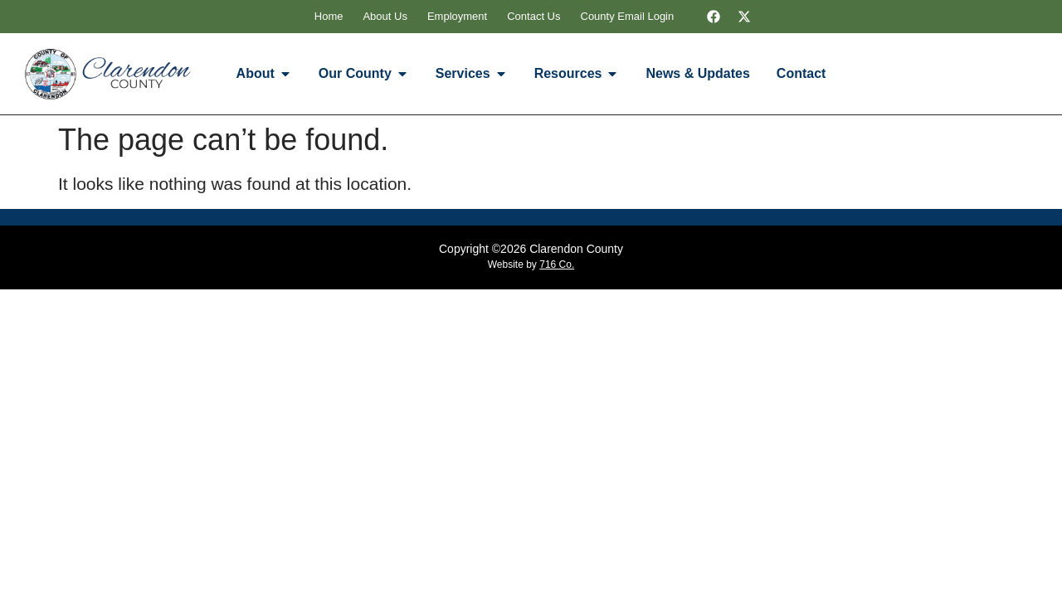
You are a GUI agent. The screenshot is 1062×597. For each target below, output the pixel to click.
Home (328, 16)
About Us (385, 16)
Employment (457, 16)
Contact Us (533, 16)
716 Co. (556, 264)
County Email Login (628, 16)
